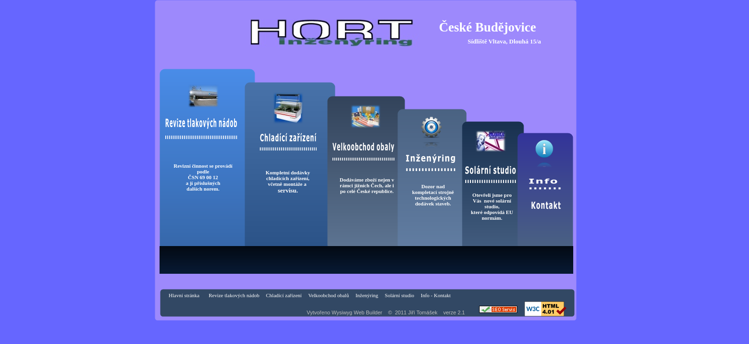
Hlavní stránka (184, 295)
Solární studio (399, 295)
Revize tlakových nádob (234, 295)
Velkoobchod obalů (328, 295)
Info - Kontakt (436, 295)
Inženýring (366, 295)
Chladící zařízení (284, 295)
